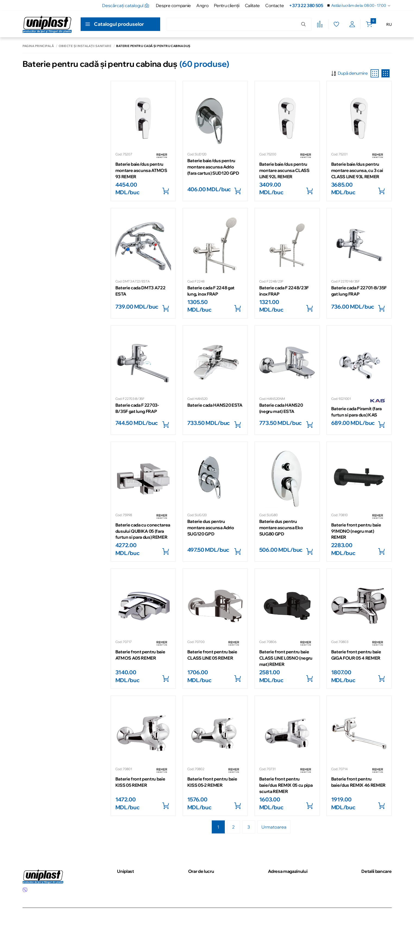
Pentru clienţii (226, 5)
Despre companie (173, 5)
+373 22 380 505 (306, 5)
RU (388, 24)
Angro (202, 5)
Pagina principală (38, 46)
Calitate (252, 5)
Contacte (274, 5)
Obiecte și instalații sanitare (85, 46)
